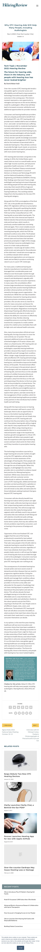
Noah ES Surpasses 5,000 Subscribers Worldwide (20, 899)
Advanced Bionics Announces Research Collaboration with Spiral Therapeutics (21, 906)
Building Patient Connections (13, 926)
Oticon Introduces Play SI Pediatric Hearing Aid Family (19, 893)
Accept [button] (20, 948)
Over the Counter (23, 34)
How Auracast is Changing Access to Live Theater (19, 913)
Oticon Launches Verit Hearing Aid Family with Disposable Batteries (19, 919)
